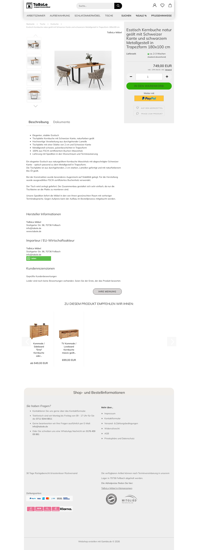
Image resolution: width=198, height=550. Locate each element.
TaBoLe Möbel (114, 32)
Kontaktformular (112, 418)
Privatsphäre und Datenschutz (119, 438)
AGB (106, 433)
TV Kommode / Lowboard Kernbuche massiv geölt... (69, 348)
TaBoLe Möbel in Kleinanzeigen (116, 488)
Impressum (109, 413)
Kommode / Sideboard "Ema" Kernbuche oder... (39, 349)
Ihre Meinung (107, 291)
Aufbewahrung (60, 15)
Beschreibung (39, 122)
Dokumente (61, 122)
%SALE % (141, 15)
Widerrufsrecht (112, 428)
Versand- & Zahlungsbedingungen (121, 423)
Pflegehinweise (161, 15)
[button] (155, 5)
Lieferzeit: (131, 53)
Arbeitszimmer (36, 15)
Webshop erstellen (87, 541)
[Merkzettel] (162, 5)
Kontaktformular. (77, 411)
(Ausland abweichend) (157, 57)
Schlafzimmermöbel (87, 15)
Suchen (126, 15)
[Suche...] (118, 6)
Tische (109, 15)
